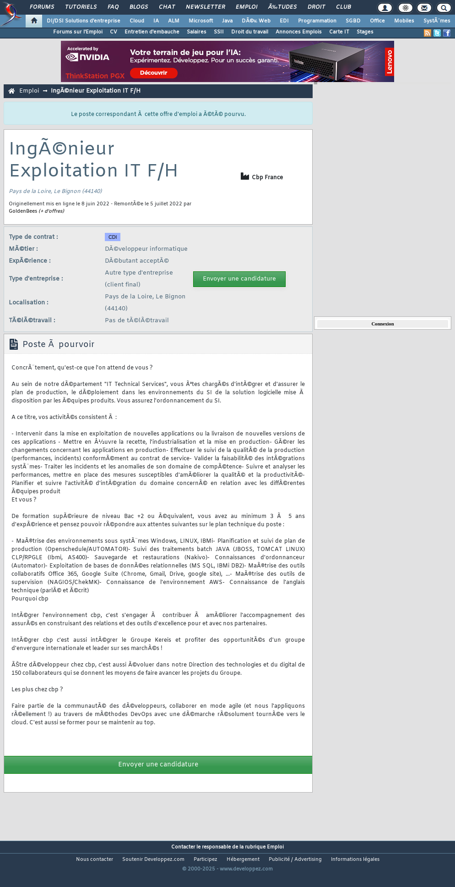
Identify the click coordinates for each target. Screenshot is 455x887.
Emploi (246, 7)
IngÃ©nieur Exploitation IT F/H (96, 91)
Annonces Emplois (299, 32)
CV (113, 32)
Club (343, 7)
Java (227, 21)
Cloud (137, 21)
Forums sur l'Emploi (78, 32)
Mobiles (404, 21)
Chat (167, 7)
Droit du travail (249, 32)
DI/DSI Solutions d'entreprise (83, 21)
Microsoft (201, 21)
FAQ (113, 7)
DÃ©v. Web (256, 21)
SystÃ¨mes (436, 21)
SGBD (353, 21)
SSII (219, 32)
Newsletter (205, 7)
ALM (173, 21)
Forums (42, 7)
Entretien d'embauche (152, 32)
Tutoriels (81, 7)
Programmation (317, 21)
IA (156, 21)
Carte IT (339, 32)
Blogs (139, 7)
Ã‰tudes (282, 7)
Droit (316, 7)
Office (377, 21)
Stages (365, 32)
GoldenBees (23, 211)
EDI (284, 21)
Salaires (196, 32)
